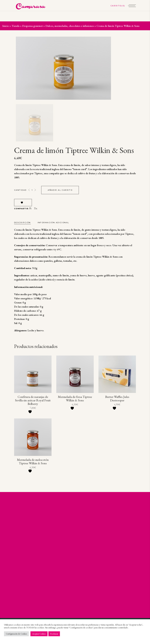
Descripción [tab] (22, 222)
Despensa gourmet (32, 26)
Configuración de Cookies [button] (16, 633)
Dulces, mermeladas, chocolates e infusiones (70, 26)
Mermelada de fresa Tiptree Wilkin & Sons (75, 398)
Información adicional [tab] (53, 222)
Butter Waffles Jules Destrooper (117, 398)
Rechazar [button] (54, 633)
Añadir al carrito (60, 190)
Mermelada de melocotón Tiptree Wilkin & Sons (33, 461)
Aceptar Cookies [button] (39, 633)
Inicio (5, 26)
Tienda (15, 26)
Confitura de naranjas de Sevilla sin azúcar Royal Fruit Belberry (33, 400)
